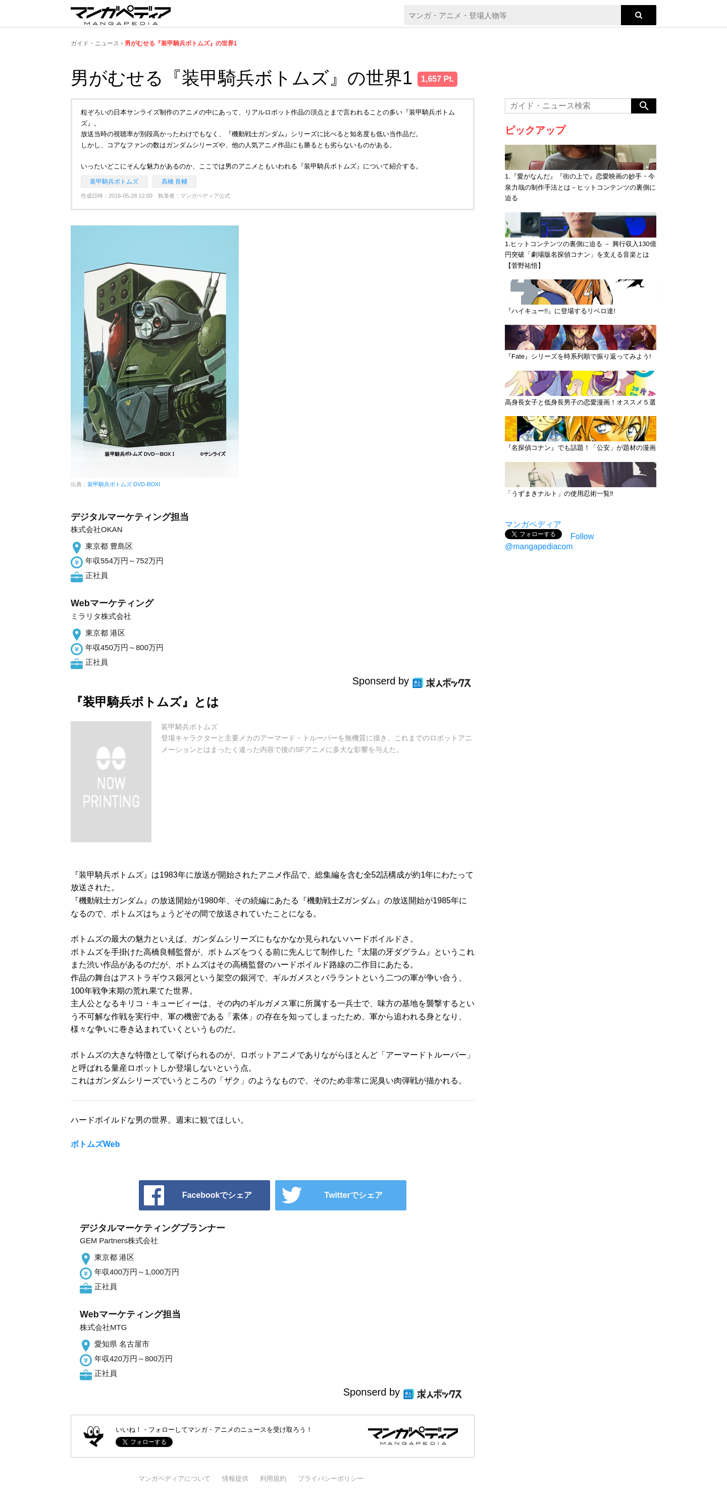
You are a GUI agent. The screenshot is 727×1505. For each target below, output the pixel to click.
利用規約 (273, 1478)
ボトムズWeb (95, 1144)
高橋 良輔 (174, 181)
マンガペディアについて (174, 1478)
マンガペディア (533, 524)
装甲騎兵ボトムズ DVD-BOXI (123, 484)
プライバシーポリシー (331, 1478)
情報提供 (235, 1478)
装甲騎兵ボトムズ (114, 181)
